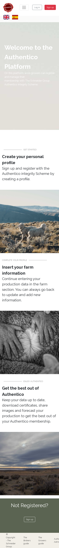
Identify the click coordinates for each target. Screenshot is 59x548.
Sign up (50, 7)
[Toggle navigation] (24, 7)
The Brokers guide (27, 540)
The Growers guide (42, 540)
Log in (37, 7)
